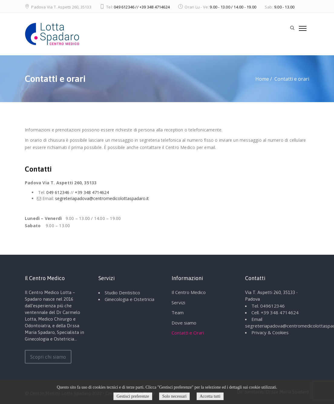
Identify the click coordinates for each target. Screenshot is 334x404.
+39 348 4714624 (92, 192)
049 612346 (57, 192)
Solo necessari (174, 396)
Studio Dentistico (122, 292)
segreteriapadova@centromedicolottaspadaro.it (102, 198)
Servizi (178, 302)
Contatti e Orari (188, 333)
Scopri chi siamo (48, 357)
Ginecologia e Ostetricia (129, 299)
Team (178, 312)
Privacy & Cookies (270, 332)
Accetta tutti (210, 396)
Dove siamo (184, 323)
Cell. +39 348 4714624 (275, 312)
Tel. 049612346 (268, 306)
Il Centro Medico (189, 292)
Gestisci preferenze (132, 396)
